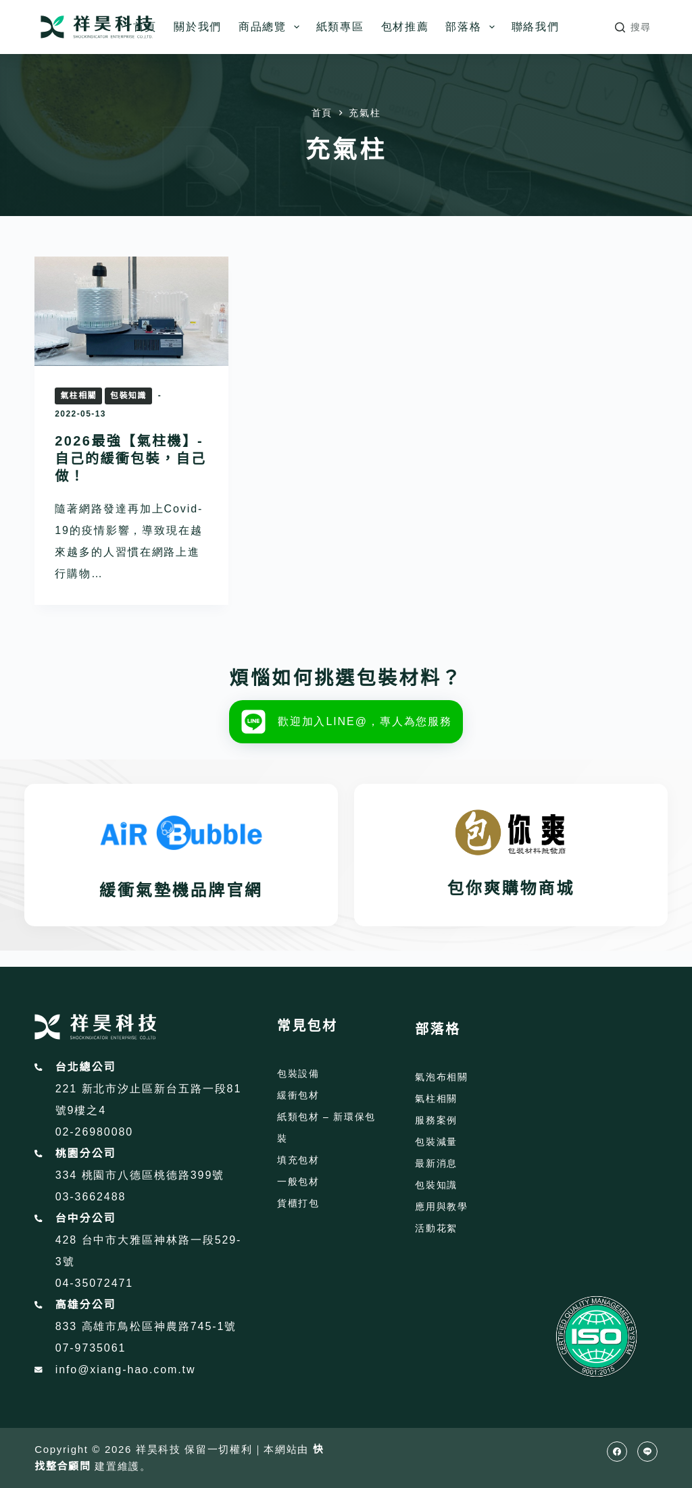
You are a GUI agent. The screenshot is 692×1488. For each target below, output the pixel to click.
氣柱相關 (78, 395)
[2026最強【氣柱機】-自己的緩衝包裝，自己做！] (131, 311)
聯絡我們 (536, 26)
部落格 (472, 27)
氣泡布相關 (441, 1076)
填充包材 (298, 1159)
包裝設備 (298, 1073)
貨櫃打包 (298, 1203)
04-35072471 (94, 1283)
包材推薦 (405, 26)
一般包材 (298, 1181)
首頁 (145, 26)
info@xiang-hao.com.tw (125, 1369)
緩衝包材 (298, 1095)
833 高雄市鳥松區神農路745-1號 (146, 1326)
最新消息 (436, 1163)
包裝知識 (128, 395)
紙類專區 (340, 26)
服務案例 (436, 1120)
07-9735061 (90, 1348)
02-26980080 (94, 1132)
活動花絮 (436, 1228)
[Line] (647, 1451)
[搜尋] (633, 27)
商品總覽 (272, 27)
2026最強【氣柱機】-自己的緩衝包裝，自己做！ (130, 458)
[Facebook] (617, 1451)
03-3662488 (90, 1196)
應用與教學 (441, 1206)
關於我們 (198, 26)
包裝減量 (436, 1141)
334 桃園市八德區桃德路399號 (139, 1175)
